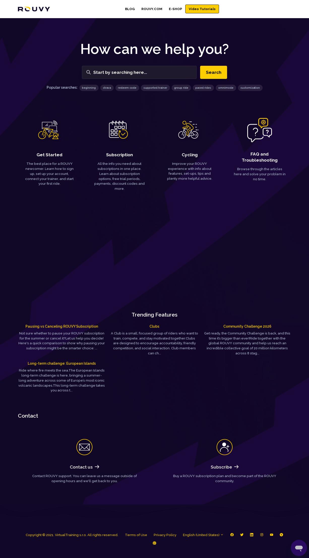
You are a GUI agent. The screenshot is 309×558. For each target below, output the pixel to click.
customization (250, 87)
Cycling (190, 154)
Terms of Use (136, 535)
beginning (89, 87)
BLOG (130, 9)
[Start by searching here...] (139, 72)
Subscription (119, 154)
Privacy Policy (165, 535)
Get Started (50, 154)
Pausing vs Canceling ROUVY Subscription (61, 326)
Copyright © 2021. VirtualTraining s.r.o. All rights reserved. (72, 535)
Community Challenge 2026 (247, 326)
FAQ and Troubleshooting (259, 158)
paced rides (203, 87)
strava (107, 87)
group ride (181, 87)
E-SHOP (175, 9)
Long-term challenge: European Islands (62, 363)
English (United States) (203, 535)
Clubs (154, 326)
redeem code (127, 87)
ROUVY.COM (151, 9)
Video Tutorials (202, 9)
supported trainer (155, 87)
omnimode (225, 87)
